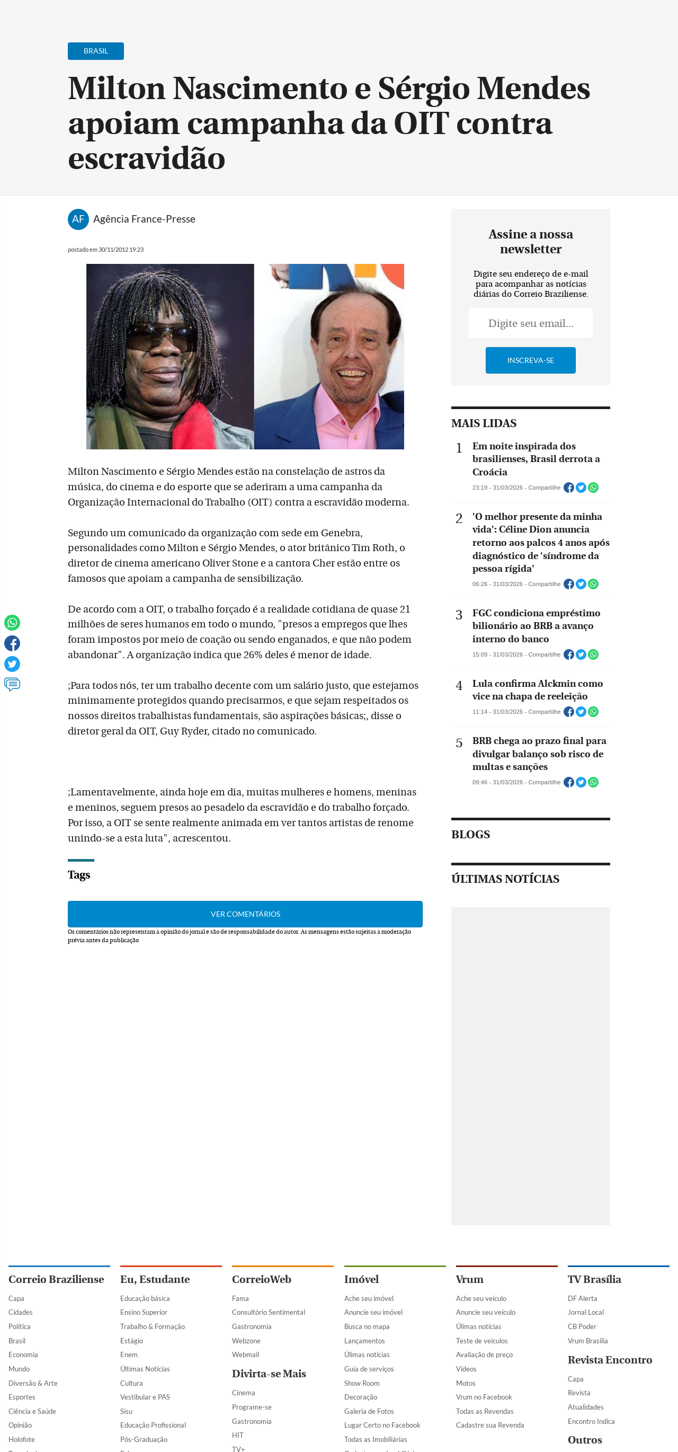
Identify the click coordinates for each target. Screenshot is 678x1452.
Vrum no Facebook (484, 1397)
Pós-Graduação (143, 1439)
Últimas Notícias (145, 1369)
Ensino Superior (143, 1312)
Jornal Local (586, 1312)
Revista (579, 1392)
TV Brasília (594, 1279)
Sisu (126, 1411)
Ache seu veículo (481, 1298)
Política (19, 1326)
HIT (238, 1435)
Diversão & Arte (33, 1383)
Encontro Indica (591, 1421)
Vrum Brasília (588, 1340)
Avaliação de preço (484, 1354)
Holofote (21, 1439)
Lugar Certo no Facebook (382, 1425)
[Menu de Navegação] (28, 13)
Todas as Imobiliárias (375, 1439)
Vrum (470, 1279)
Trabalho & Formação (152, 1326)
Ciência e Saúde (32, 1411)
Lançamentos (364, 1340)
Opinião (20, 1425)
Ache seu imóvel (369, 1298)
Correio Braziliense (56, 1279)
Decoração (360, 1397)
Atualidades (586, 1407)
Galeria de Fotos (369, 1411)
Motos (466, 1383)
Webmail (245, 1354)
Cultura (131, 1383)
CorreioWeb (261, 1279)
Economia (23, 1354)
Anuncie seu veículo (485, 1312)
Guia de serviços (369, 1369)
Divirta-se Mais (269, 1374)
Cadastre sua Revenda (490, 1425)
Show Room (362, 1383)
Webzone (246, 1340)
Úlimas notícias (367, 1354)
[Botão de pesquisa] (59, 13)
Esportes (21, 1397)
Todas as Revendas (485, 1411)
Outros (585, 1440)
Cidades (20, 1312)
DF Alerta (582, 1298)
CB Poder (582, 1326)
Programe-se (252, 1407)
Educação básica (145, 1298)
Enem (129, 1354)
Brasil (16, 1340)
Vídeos (466, 1369)
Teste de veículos (482, 1340)
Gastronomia (252, 1326)
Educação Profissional (153, 1425)
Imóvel (361, 1279)
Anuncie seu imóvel (373, 1312)
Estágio (131, 1340)
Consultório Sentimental (268, 1312)
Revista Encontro (610, 1360)
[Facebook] (601, 18)
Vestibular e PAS (145, 1397)
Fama (240, 1298)
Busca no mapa (367, 1326)
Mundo (19, 1369)
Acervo (263, 14)
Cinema (243, 1392)
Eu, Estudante (155, 1279)
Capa (16, 1298)
